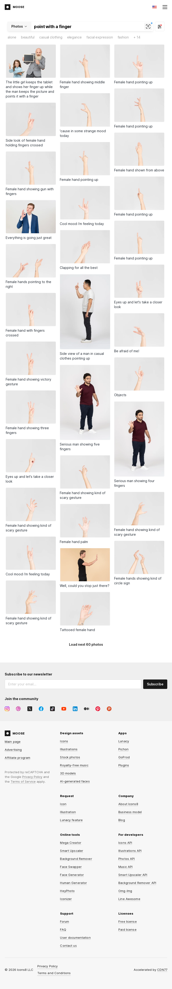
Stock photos (70, 757)
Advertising (13, 749)
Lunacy (123, 741)
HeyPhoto (67, 891)
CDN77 (162, 970)
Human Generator (73, 883)
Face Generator (72, 875)
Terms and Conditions (54, 973)
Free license (127, 921)
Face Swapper (71, 867)
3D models (68, 773)
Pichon (123, 749)
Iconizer (66, 899)
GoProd (124, 757)
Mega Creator (70, 843)
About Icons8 (128, 804)
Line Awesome (129, 899)
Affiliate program (17, 758)
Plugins (123, 765)
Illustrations (68, 749)
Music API (125, 867)
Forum (64, 921)
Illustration (68, 812)
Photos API (126, 859)
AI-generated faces (75, 781)
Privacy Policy (32, 777)
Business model (130, 812)
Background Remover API (137, 883)
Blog (121, 820)
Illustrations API (130, 851)
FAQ (63, 929)
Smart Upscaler (71, 851)
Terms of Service (23, 781)
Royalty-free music (74, 765)
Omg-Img (125, 891)
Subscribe (155, 684)
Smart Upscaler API (132, 875)
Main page (13, 741)
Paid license (127, 929)
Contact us (68, 945)
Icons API (125, 843)
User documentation (75, 937)
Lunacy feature (71, 820)
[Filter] (159, 26)
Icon (63, 804)
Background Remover (76, 859)
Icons (64, 741)
